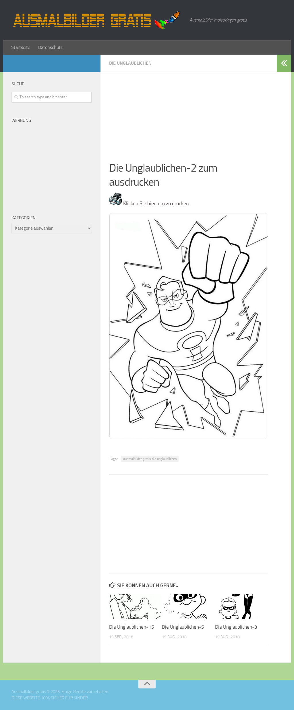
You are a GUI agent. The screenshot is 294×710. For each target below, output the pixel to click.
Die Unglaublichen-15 (131, 627)
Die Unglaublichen (130, 63)
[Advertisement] (188, 112)
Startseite (20, 47)
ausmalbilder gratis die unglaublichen (150, 459)
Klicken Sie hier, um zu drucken (149, 203)
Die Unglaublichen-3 (236, 627)
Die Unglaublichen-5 (183, 627)
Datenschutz (50, 47)
